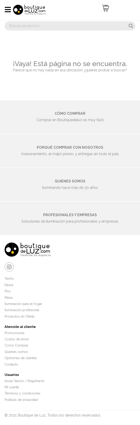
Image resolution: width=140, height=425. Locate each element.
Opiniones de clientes (21, 358)
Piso (8, 291)
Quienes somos (16, 352)
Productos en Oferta (19, 316)
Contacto (11, 364)
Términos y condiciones (22, 393)
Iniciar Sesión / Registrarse (24, 381)
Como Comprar (16, 345)
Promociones (15, 333)
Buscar (130, 26)
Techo (9, 278)
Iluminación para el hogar (23, 304)
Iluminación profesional (22, 310)
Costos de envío (17, 339)
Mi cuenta (12, 387)
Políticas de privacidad (21, 400)
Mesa (8, 297)
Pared (9, 285)
